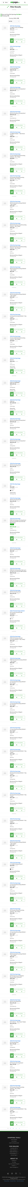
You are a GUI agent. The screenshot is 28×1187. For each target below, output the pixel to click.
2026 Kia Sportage (15, 67)
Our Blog (14, 1162)
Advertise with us (14, 1148)
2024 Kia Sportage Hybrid (17, 611)
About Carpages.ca (14, 1167)
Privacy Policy (6, 1181)
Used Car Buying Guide (14, 1142)
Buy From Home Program (14, 1163)
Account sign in (14, 1155)
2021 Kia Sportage (15, 484)
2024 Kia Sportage (15, 46)
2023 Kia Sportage (15, 974)
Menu (5, 2)
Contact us (14, 1160)
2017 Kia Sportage (15, 26)
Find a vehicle (14, 1139)
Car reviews (14, 1141)
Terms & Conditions (20, 1181)
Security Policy (13, 1181)
